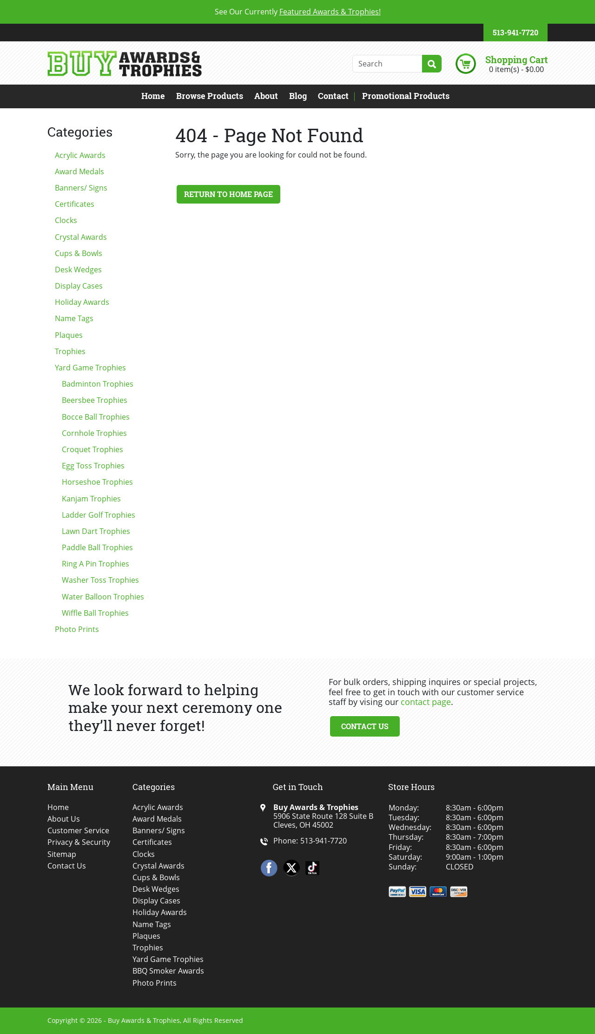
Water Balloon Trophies (103, 597)
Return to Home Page (228, 194)
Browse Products (209, 95)
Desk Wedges (78, 269)
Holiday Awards (82, 302)
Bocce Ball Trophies (96, 417)
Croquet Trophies (92, 449)
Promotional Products (406, 95)
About (266, 95)
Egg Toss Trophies (93, 466)
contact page (426, 701)
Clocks (66, 220)
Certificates (74, 204)
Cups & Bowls (78, 253)
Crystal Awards (81, 237)
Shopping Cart (516, 59)
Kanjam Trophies (91, 499)
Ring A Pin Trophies (95, 564)
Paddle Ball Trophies (97, 547)
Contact (333, 95)
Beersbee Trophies (94, 400)
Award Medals (79, 171)
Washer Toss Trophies (100, 580)
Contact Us (365, 726)
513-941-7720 (515, 32)
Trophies (70, 351)
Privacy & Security (78, 842)
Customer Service (78, 830)
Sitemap (61, 854)
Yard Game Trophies (90, 367)
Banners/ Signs (81, 188)
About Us (63, 819)
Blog (298, 95)
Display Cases (79, 286)
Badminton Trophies (97, 384)
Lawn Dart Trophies (96, 531)
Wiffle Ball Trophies (95, 613)
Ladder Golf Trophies (98, 515)
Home (153, 95)
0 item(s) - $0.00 (516, 69)
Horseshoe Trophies (97, 482)
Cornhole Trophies (94, 433)
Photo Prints (77, 629)
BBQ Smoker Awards (168, 971)
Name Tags (74, 318)
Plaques (69, 335)
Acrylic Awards (80, 155)
